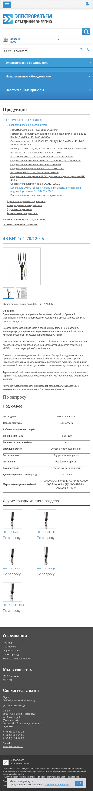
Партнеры (8, 642)
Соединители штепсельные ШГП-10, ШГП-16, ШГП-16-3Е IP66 (45, 160)
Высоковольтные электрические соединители (36, 195)
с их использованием (56, 784)
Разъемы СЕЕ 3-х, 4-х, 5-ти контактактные (34, 172)
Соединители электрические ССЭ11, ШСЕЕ (35, 183)
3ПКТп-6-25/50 (11, 532)
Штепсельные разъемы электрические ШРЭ (35, 152)
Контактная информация (17, 658)
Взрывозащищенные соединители (26, 201)
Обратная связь (12, 650)
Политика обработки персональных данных (24, 777)
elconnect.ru (19, 774)
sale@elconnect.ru (13, 746)
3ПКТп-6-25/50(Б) (46, 568)
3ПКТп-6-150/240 (12, 568)
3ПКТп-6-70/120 (46, 532)
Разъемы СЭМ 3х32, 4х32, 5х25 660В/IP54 (34, 129)
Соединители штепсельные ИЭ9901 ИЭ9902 (35, 164)
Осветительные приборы (20, 224)
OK (79, 783)
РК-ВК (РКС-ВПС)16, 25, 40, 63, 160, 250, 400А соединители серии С (49, 148)
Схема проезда (11, 654)
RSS (9, 680)
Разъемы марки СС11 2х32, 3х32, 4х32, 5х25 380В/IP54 (41, 156)
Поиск (86, 31)
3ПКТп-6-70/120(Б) (13, 605)
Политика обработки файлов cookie (64, 777)
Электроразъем (33, 18)
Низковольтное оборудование (24, 219)
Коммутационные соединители (24, 205)
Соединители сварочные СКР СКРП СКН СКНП (37, 168)
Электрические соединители (23, 120)
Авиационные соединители (22, 213)
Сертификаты (10, 646)
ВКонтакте (13, 676)
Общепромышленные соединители (27, 124)
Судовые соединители (19, 209)
